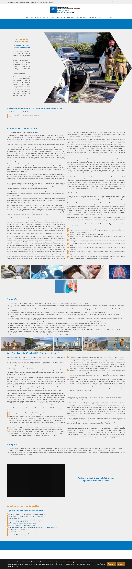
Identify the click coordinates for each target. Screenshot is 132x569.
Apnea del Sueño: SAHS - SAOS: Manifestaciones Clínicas (26, 522)
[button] (29, 17)
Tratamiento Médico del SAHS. (18, 529)
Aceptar (121, 564)
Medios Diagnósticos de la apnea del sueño (22, 525)
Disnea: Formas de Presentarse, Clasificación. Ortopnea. (25, 520)
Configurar (101, 564)
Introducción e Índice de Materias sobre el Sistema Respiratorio (27, 514)
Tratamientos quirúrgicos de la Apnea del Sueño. (23, 533)
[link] (66, 10)
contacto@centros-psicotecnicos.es (42, 2)
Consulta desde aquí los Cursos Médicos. (25, 506)
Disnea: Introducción (15, 518)
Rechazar (111, 564)
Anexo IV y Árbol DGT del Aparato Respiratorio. (23, 535)
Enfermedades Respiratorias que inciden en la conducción (26, 516)
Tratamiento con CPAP (16, 531)
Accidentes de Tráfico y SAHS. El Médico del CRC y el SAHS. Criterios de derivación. (33, 527)
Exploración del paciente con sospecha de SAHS (23, 523)
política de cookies (12, 566)
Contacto (11, 2)
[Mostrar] (15, 272)
